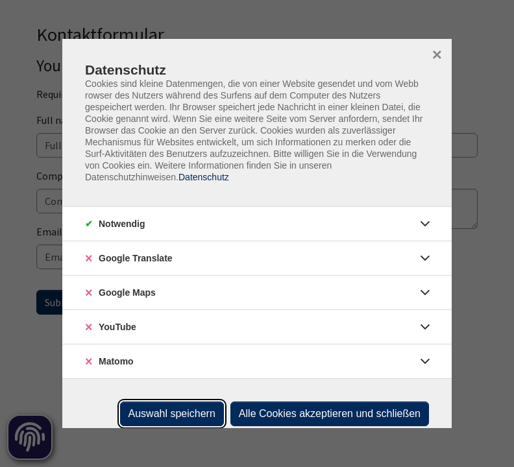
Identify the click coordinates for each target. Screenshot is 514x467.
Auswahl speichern (171, 413)
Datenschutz (203, 177)
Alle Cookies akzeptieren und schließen (330, 413)
